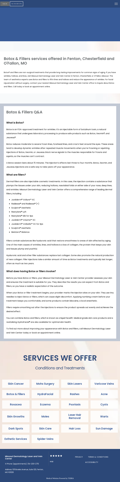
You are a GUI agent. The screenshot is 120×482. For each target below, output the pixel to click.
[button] (116, 4)
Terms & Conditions (98, 457)
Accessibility (91, 462)
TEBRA (71, 478)
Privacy (79, 457)
